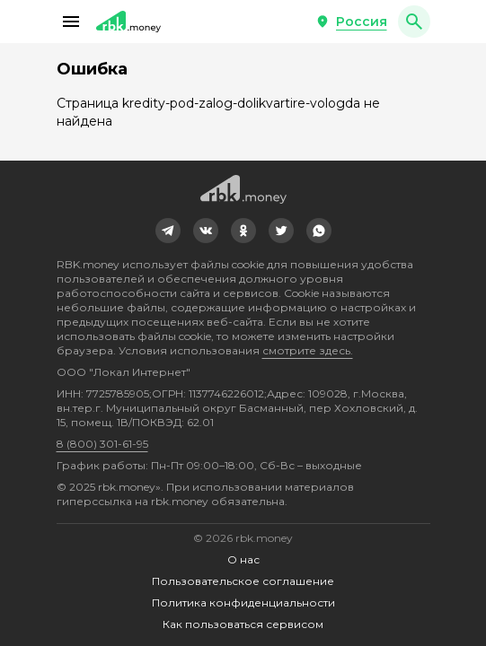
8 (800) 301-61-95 (102, 443)
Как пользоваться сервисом (243, 624)
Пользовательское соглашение (243, 581)
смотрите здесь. (307, 350)
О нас (243, 559)
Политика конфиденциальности (243, 602)
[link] (168, 230)
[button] (71, 21)
